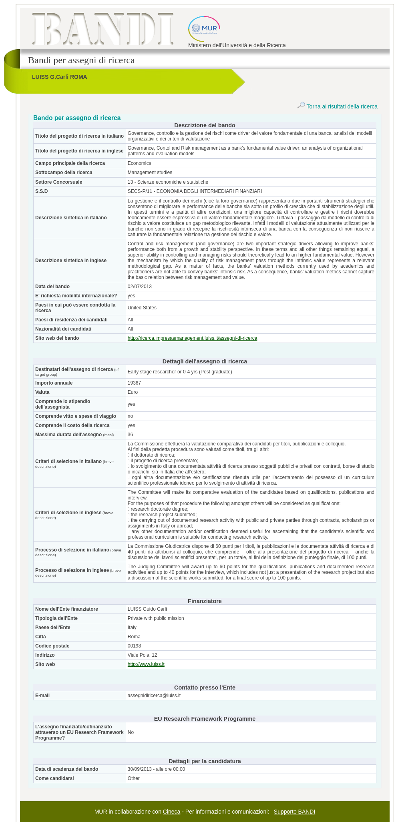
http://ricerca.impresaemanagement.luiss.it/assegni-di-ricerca (192, 338)
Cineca (172, 811)
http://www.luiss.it (146, 664)
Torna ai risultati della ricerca (337, 106)
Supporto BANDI (295, 811)
